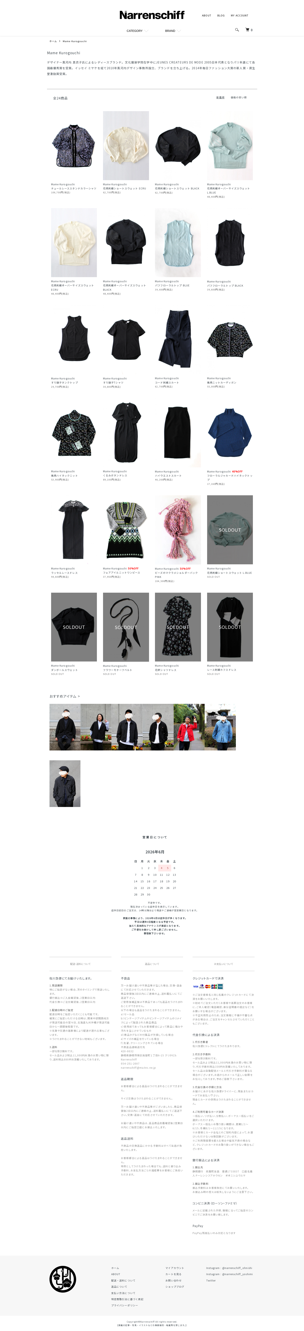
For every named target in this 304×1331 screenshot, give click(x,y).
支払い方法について (132, 1293)
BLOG (221, 15)
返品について (128, 1286)
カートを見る (179, 1274)
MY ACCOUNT (239, 15)
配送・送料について (132, 1280)
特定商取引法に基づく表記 (136, 1299)
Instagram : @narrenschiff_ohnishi (231, 1268)
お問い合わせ (179, 1280)
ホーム (53, 41)
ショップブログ (180, 1286)
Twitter (213, 1280)
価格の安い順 (239, 97)
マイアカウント (180, 1268)
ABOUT (206, 15)
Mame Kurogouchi (75, 41)
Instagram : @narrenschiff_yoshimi (231, 1274)
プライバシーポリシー (133, 1305)
